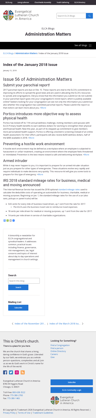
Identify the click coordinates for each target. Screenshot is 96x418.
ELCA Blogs (8, 53)
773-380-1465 (13, 398)
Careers (54, 354)
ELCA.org (9, 2)
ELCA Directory (79, 2)
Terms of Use (24, 412)
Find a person (57, 348)
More (43, 107)
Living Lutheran (23, 2)
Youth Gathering (63, 2)
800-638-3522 (18, 392)
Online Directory (58, 351)
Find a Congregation (60, 345)
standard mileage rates (69, 189)
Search (12, 275)
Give (53, 357)
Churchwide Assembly (42, 2)
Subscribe (18, 307)
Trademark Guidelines (42, 412)
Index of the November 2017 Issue (30, 323)
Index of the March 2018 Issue (65, 323)
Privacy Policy (9, 412)
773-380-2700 (16, 395)
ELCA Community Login (71, 390)
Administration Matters (26, 53)
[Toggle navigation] (83, 45)
